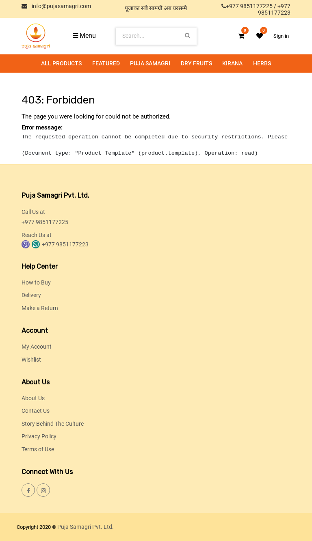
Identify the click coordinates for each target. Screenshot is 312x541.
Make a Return (40, 308)
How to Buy (36, 282)
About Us (33, 398)
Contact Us (36, 410)
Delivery (31, 295)
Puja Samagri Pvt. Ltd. (85, 527)
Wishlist (31, 359)
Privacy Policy (39, 436)
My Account (37, 346)
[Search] (187, 36)
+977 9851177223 (274, 9)
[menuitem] (61, 63)
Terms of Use (38, 449)
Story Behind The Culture (53, 423)
